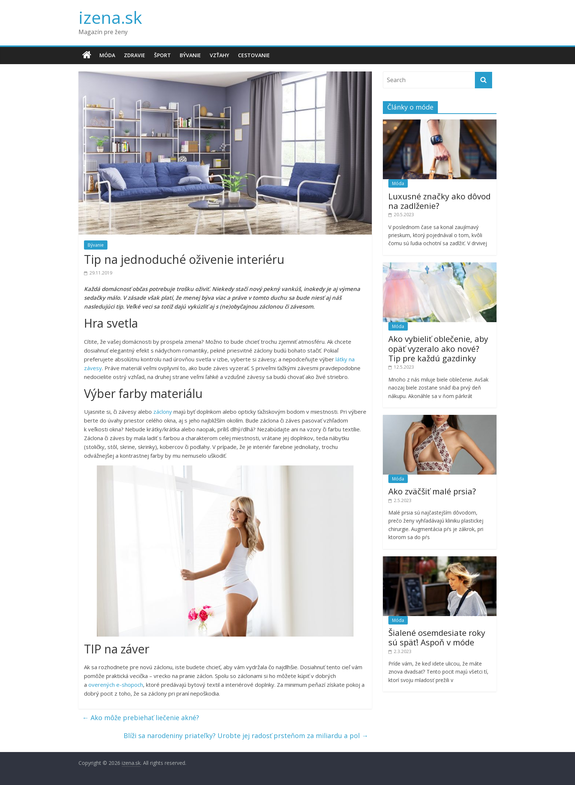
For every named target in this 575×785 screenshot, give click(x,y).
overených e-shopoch (115, 684)
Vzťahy (219, 55)
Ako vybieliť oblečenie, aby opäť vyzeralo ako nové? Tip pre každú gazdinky (438, 348)
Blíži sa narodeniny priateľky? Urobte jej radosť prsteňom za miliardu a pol (246, 735)
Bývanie (190, 55)
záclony (162, 411)
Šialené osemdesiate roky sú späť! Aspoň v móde (436, 637)
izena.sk (110, 17)
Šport (162, 55)
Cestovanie (254, 55)
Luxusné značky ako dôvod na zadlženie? (439, 201)
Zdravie (134, 55)
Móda (107, 55)
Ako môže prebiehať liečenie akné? (140, 717)
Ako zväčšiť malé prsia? (432, 491)
